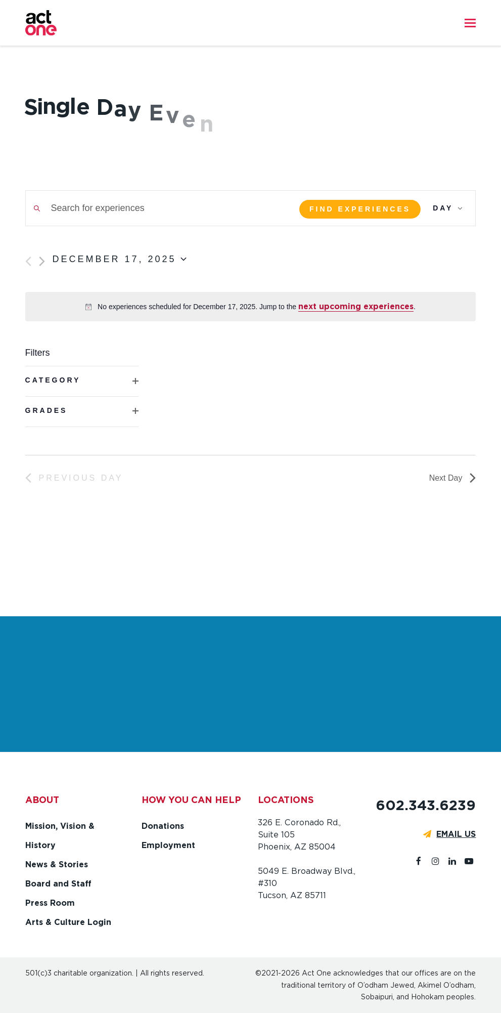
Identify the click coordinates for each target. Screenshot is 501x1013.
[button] (470, 22)
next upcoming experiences (356, 306)
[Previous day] (28, 261)
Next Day (452, 478)
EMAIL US (456, 834)
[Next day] (42, 261)
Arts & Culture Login (68, 922)
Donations (163, 826)
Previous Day (74, 478)
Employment (168, 845)
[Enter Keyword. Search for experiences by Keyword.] (156, 208)
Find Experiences (360, 209)
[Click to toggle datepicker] (120, 259)
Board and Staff (58, 884)
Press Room (50, 903)
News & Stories (56, 864)
